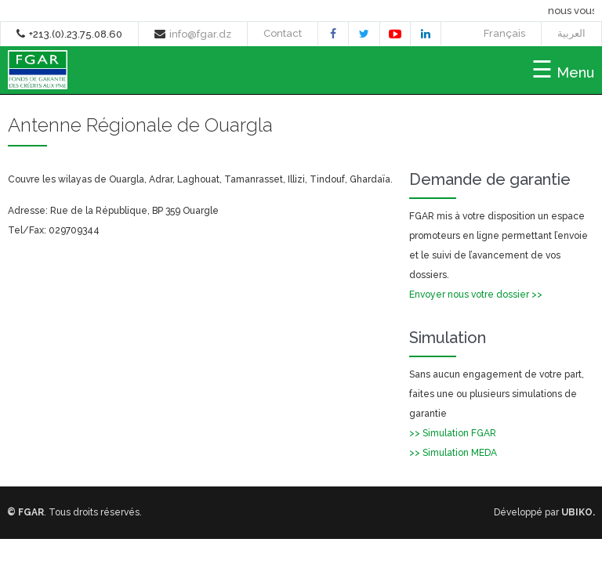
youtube (395, 36)
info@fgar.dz (200, 34)
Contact (282, 33)
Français (504, 33)
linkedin (426, 35)
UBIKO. (578, 512)
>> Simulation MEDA (453, 452)
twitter (364, 35)
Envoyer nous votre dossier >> (475, 294)
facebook (333, 35)
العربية (571, 33)
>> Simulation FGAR (452, 433)
